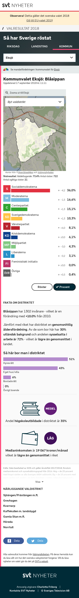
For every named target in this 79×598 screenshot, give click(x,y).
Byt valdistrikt (16, 102)
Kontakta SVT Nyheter (23, 590)
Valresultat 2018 (20, 28)
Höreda (8, 521)
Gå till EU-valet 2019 (39, 20)
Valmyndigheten (46, 172)
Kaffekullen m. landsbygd (19, 511)
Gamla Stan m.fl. (14, 516)
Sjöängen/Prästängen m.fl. (20, 495)
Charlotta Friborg (47, 586)
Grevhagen (10, 500)
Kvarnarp (9, 505)
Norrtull (8, 527)
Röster (42, 287)
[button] (13, 541)
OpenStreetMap (25, 172)
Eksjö (9, 57)
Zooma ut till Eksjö (17, 93)
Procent (64, 287)
